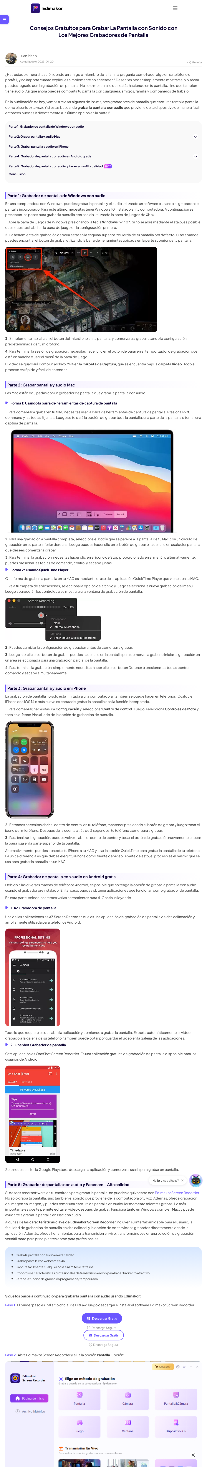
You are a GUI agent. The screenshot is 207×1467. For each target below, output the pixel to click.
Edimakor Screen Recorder (177, 1192)
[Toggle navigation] (175, 8)
